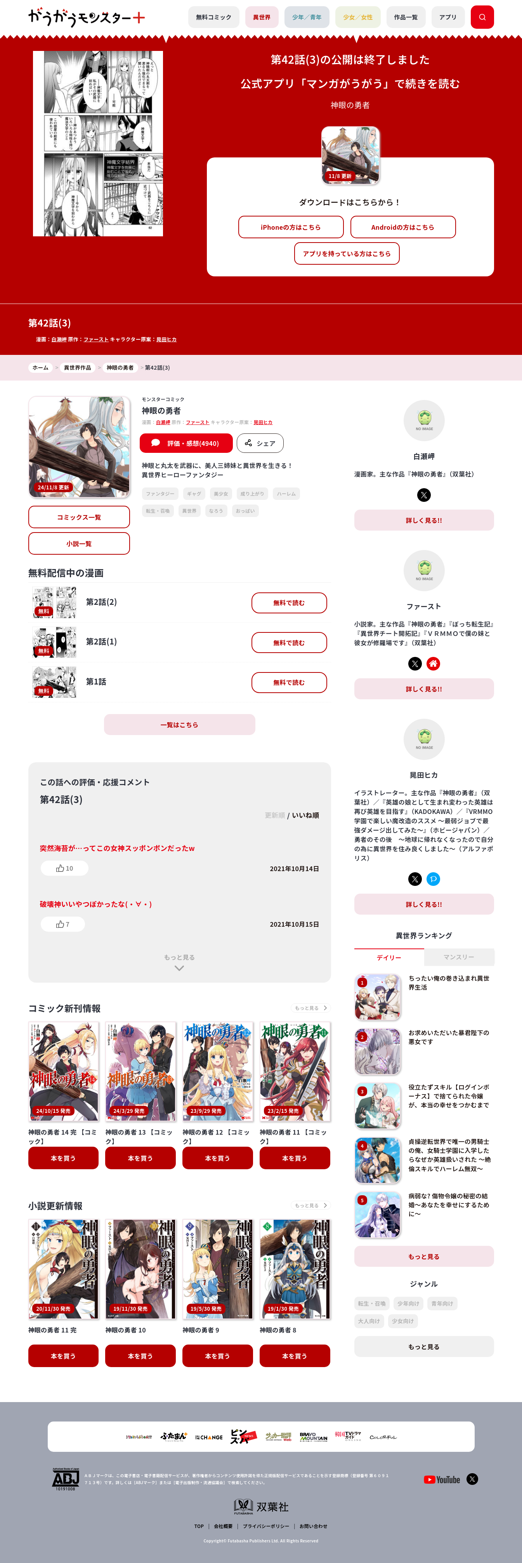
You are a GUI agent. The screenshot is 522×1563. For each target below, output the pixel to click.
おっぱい (245, 510)
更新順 (273, 815)
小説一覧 (79, 543)
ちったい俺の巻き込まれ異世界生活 (449, 983)
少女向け (403, 1321)
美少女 (221, 494)
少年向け (408, 1304)
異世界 (262, 17)
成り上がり (253, 494)
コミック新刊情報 (66, 1008)
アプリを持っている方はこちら (347, 253)
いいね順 (305, 815)
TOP (199, 1526)
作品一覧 (406, 17)
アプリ (448, 17)
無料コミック (213, 17)
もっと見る (179, 957)
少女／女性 (358, 17)
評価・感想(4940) (193, 443)
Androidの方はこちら (403, 227)
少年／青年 (307, 17)
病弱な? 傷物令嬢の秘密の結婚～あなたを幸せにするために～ (449, 1204)
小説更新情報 (56, 1206)
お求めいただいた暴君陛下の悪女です (449, 1037)
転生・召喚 (158, 510)
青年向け (442, 1304)
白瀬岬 (59, 339)
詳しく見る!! (424, 520)
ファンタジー (160, 494)
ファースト (96, 339)
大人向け (369, 1321)
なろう (216, 510)
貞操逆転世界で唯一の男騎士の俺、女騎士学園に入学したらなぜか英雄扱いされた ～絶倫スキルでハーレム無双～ (449, 1154)
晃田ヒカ (167, 339)
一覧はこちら (180, 725)
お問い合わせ (313, 1526)
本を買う (63, 1158)
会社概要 (222, 1526)
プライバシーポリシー (266, 1526)
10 (69, 868)
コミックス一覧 (79, 517)
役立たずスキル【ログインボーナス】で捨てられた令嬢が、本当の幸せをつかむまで (449, 1096)
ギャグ (194, 494)
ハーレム (286, 494)
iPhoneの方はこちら (291, 227)
